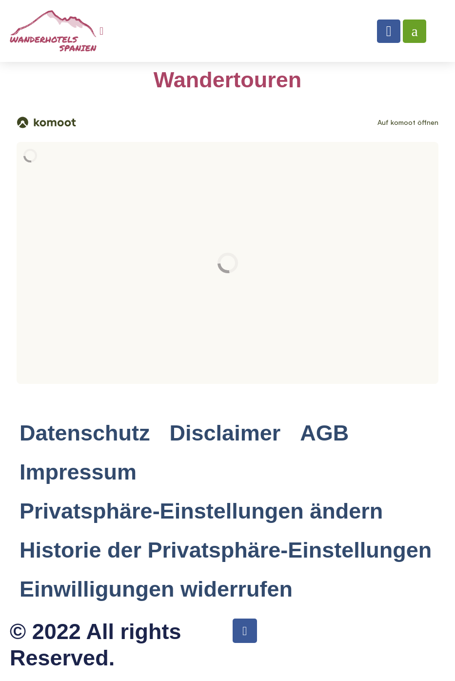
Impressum (78, 472)
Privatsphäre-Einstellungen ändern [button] (201, 511)
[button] (101, 31)
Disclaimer (225, 433)
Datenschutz (85, 433)
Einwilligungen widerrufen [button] (156, 589)
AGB (324, 433)
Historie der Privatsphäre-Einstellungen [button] (226, 550)
